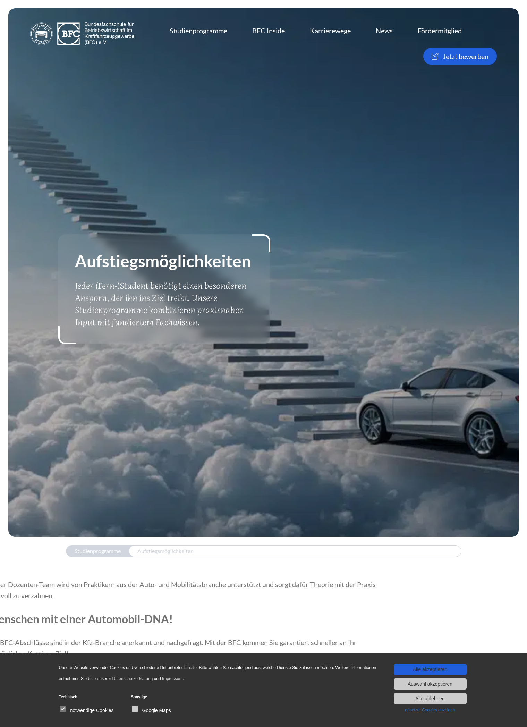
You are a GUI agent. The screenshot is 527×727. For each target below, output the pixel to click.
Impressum (172, 678)
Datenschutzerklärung (132, 678)
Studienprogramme (98, 551)
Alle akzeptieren (430, 669)
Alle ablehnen (430, 698)
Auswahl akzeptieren (430, 684)
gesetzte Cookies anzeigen (430, 710)
